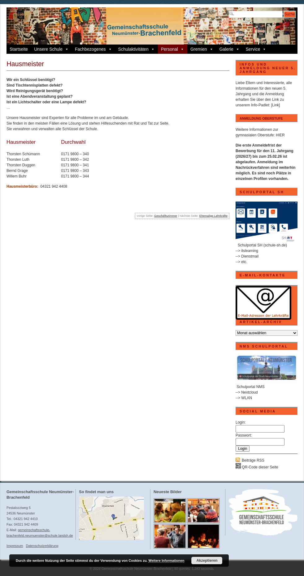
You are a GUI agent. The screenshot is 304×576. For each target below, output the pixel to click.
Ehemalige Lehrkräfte (213, 215)
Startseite (19, 49)
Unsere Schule (51, 49)
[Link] (275, 105)
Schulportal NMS (250, 387)
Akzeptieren (206, 560)
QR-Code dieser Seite (257, 467)
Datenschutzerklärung (42, 546)
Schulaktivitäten (136, 49)
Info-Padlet (260, 105)
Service (256, 49)
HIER (280, 135)
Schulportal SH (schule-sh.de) (262, 245)
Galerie (229, 49)
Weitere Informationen (166, 560)
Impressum (15, 546)
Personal (172, 49)
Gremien (201, 49)
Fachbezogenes (93, 49)
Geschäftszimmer (165, 215)
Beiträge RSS (253, 460)
